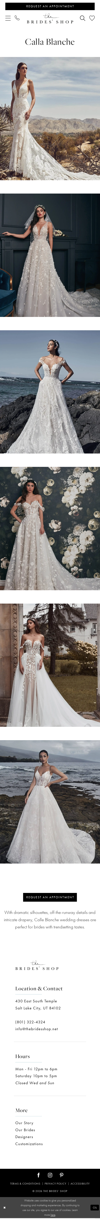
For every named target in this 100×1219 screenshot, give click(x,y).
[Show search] (82, 18)
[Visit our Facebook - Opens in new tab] (38, 1176)
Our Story (24, 1123)
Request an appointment (50, 898)
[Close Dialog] (5, 1208)
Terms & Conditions (25, 1184)
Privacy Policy (55, 1184)
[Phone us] (17, 18)
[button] (8, 18)
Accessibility (80, 1184)
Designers (24, 1137)
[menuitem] (8, 18)
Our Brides (25, 1130)
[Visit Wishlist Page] (92, 18)
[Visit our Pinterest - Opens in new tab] (61, 1176)
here (53, 1215)
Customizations (29, 1144)
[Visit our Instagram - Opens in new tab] (50, 1176)
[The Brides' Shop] (50, 18)
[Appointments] (50, 6)
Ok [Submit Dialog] (94, 1208)
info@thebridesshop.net (36, 1029)
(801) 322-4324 (30, 1022)
